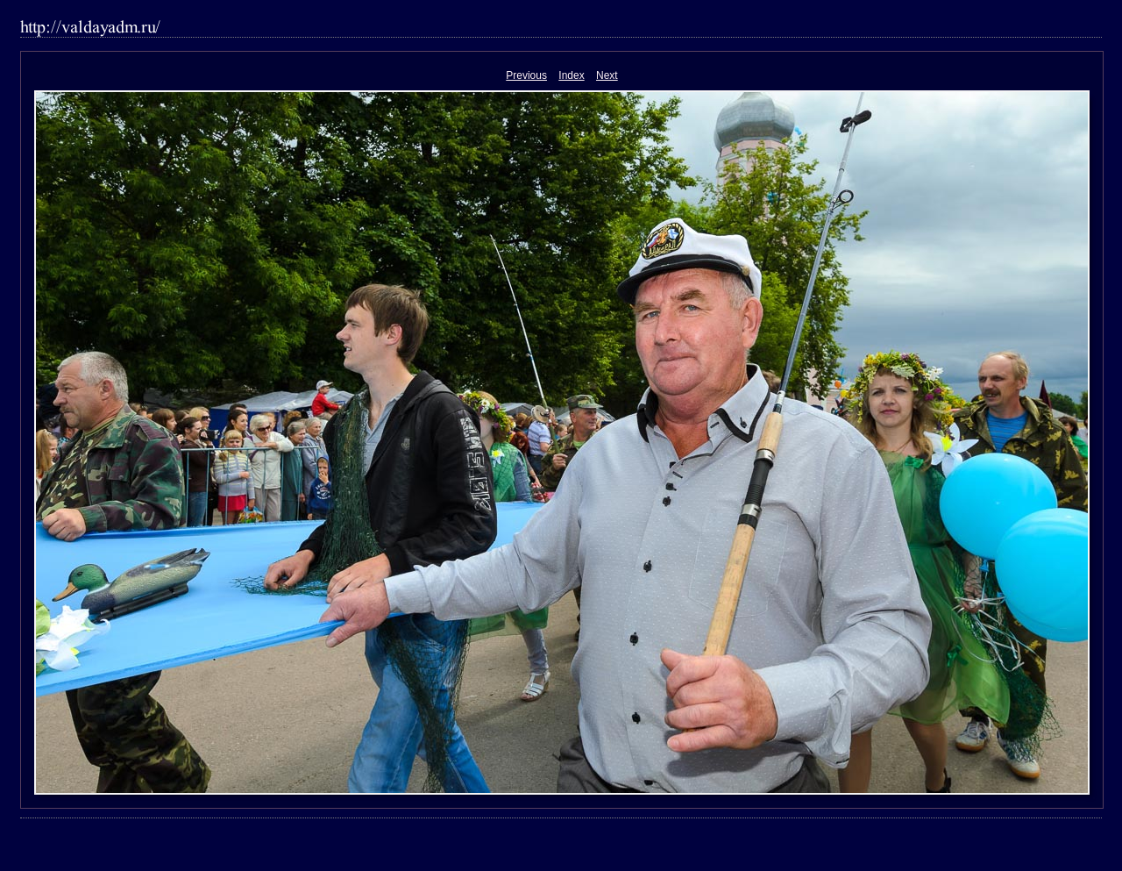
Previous (526, 75)
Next (607, 75)
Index (571, 75)
